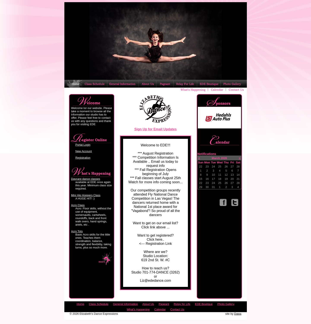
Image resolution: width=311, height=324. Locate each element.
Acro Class (78, 205)
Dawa (237, 313)
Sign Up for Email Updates (155, 129)
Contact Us (177, 309)
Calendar (160, 309)
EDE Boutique (204, 304)
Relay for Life (182, 304)
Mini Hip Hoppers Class (85, 195)
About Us (148, 304)
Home (80, 304)
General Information (125, 304)
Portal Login (82, 144)
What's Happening (138, 309)
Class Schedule (98, 304)
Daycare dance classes (85, 178)
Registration (82, 157)
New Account (83, 151)
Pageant (164, 304)
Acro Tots (77, 231)
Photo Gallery (225, 304)
